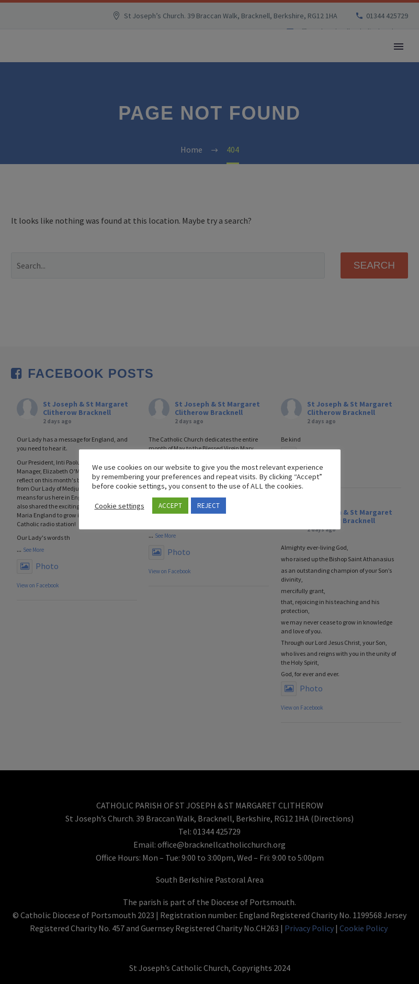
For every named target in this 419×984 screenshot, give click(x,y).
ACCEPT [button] (170, 505)
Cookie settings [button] (119, 506)
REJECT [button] (208, 505)
